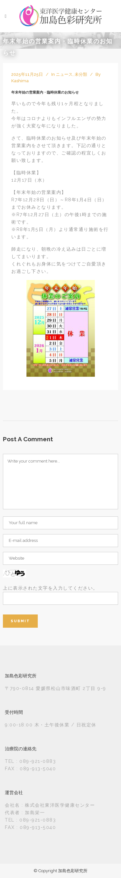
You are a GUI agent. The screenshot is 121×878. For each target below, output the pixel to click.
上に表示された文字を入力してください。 (50, 588)
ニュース (64, 74)
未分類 (81, 74)
